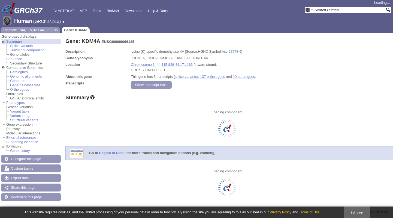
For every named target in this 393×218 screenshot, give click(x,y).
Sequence (14, 59)
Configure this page (26, 159)
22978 (233, 51)
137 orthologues (212, 77)
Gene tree (18, 81)
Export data (20, 178)
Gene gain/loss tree (25, 85)
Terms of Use (309, 212)
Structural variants (24, 120)
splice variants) (186, 77)
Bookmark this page (26, 197)
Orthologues (19, 89)
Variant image (20, 116)
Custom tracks (22, 168)
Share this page (23, 187)
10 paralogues (244, 77)
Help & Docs (158, 11)
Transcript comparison (27, 50)
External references (21, 137)
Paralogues (19, 72)
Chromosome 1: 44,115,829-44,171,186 (162, 65)
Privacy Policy (280, 212)
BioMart (113, 11)
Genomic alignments (26, 76)
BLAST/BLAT (63, 11)
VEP (83, 11)
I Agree (357, 213)
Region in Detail (112, 153)
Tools (97, 11)
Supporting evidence (22, 142)
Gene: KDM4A (76, 30)
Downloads (133, 11)
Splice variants (21, 46)
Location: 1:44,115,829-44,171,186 (30, 30)
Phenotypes (15, 103)
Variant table (19, 111)
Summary (14, 41)
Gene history (20, 151)
